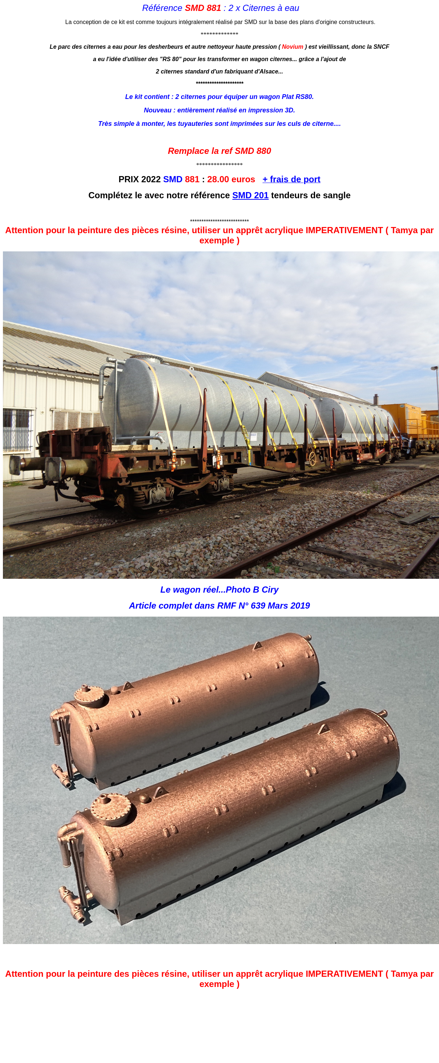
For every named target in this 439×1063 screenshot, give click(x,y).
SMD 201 (250, 195)
